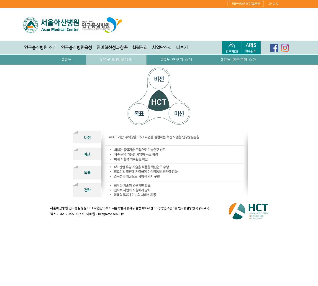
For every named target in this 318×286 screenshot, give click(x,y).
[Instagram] (285, 48)
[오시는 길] (273, 4)
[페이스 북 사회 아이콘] (274, 48)
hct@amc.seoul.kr (111, 214)
